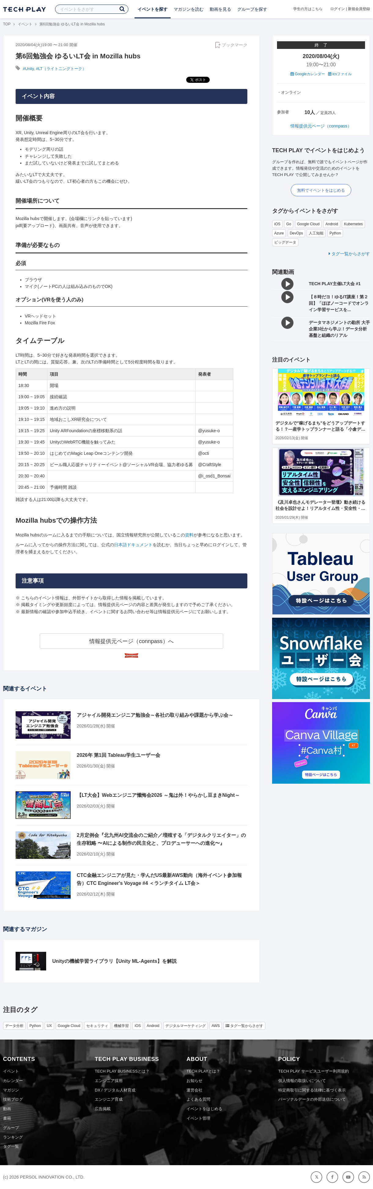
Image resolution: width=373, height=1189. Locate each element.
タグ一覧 (11, 1146)
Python (335, 233)
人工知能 (316, 233)
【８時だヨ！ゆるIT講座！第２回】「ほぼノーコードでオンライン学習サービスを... (339, 303)
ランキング (13, 1137)
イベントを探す (153, 9)
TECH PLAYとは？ (203, 1071)
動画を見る (220, 9)
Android (331, 224)
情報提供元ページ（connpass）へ (131, 641)
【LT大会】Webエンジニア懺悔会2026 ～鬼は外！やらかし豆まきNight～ (158, 795)
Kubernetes (353, 224)
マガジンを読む (189, 9)
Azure (279, 233)
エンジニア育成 (109, 1099)
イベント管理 (198, 1118)
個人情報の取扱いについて (302, 1080)
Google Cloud (308, 224)
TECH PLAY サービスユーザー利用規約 (313, 1071)
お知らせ (194, 1080)
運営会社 (194, 1090)
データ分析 (14, 1026)
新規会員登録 (359, 9)
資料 (189, 534)
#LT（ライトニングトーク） (61, 68)
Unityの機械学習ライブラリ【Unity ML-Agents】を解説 (114, 961)
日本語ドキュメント (133, 544)
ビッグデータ (285, 242)
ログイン (337, 9)
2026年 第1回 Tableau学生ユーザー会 (118, 755)
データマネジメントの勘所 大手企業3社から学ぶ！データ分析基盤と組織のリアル (339, 329)
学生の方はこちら (308, 9)
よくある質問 (198, 1099)
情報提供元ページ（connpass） (321, 125)
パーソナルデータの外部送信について (312, 1099)
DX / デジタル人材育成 (115, 1090)
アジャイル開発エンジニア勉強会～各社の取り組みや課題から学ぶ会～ (155, 715)
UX (49, 1026)
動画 (7, 1108)
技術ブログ (13, 1099)
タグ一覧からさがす (349, 253)
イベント (25, 24)
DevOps (296, 233)
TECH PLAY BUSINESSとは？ (122, 1071)
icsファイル (340, 74)
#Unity (28, 68)
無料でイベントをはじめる (321, 190)
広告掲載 (103, 1108)
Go (288, 224)
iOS (277, 224)
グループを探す (252, 9)
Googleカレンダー (307, 74)
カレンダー (13, 1080)
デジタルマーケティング (185, 1026)
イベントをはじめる (204, 1108)
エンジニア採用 (109, 1080)
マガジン (11, 1090)
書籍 (7, 1118)
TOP (6, 24)
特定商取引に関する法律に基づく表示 (312, 1090)
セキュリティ (97, 1026)
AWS (216, 1026)
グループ (11, 1127)
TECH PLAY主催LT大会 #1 (335, 283)
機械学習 (121, 1026)
